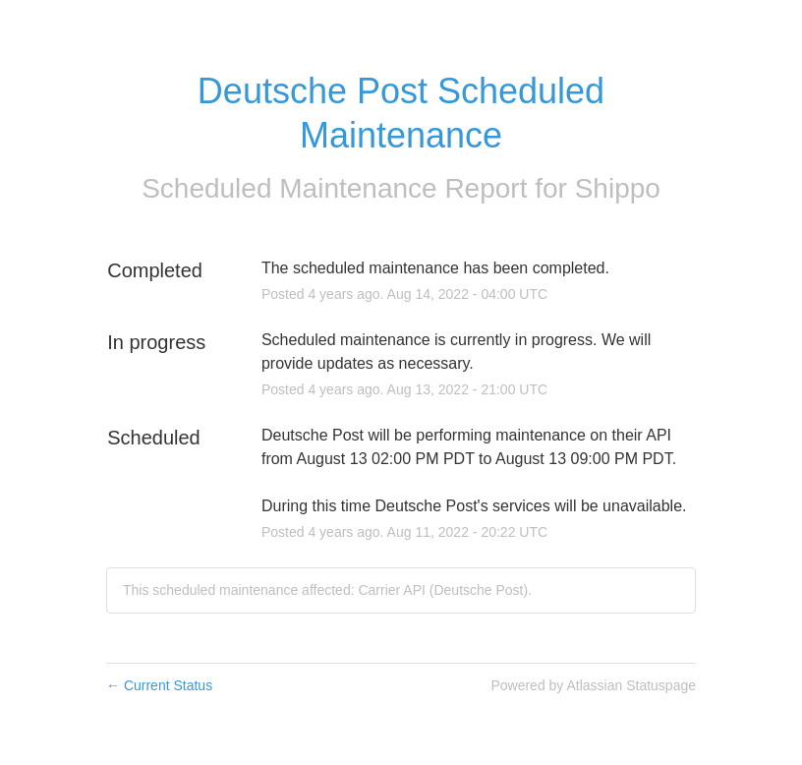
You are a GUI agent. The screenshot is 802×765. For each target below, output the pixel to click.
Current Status (159, 685)
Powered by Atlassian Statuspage (593, 685)
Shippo (617, 188)
